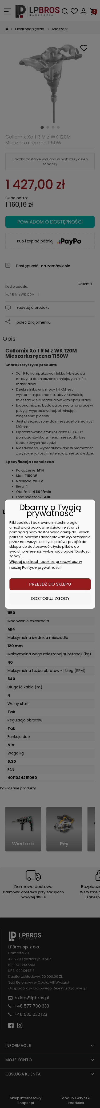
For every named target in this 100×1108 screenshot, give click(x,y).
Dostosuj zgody (50, 598)
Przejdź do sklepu (50, 584)
